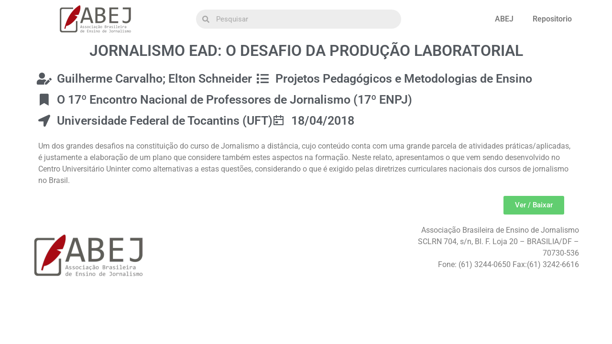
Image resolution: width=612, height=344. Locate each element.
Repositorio (552, 18)
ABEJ (504, 18)
